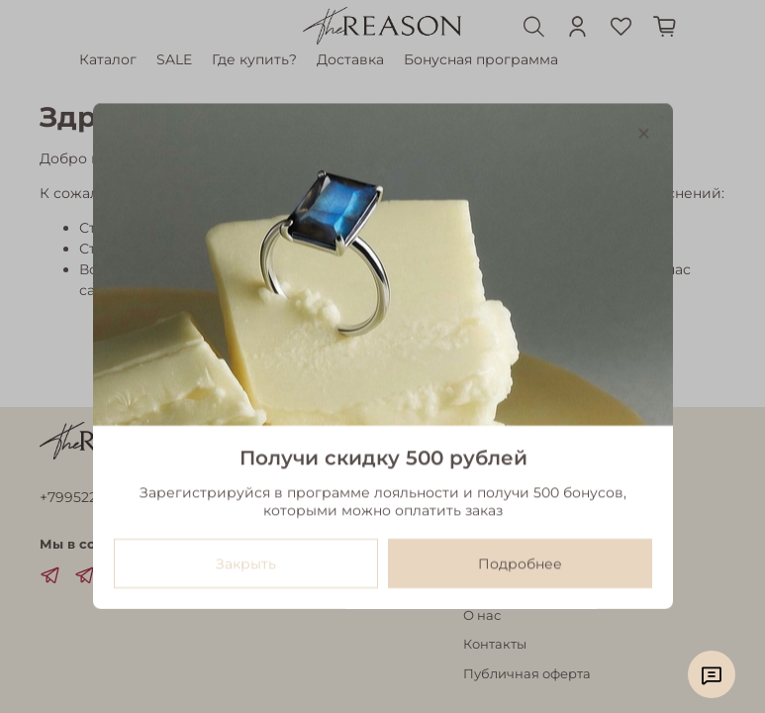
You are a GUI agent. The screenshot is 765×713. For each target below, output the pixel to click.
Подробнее (520, 564)
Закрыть (245, 564)
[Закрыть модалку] (642, 134)
